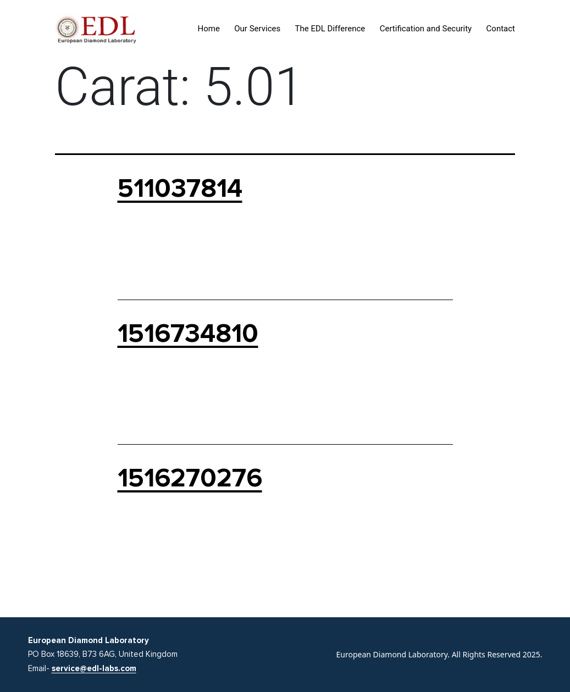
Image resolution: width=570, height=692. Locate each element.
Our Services (257, 29)
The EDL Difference (330, 29)
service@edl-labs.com (94, 668)
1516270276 (190, 478)
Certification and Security (426, 29)
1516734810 (188, 334)
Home (209, 29)
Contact (500, 29)
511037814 (180, 188)
